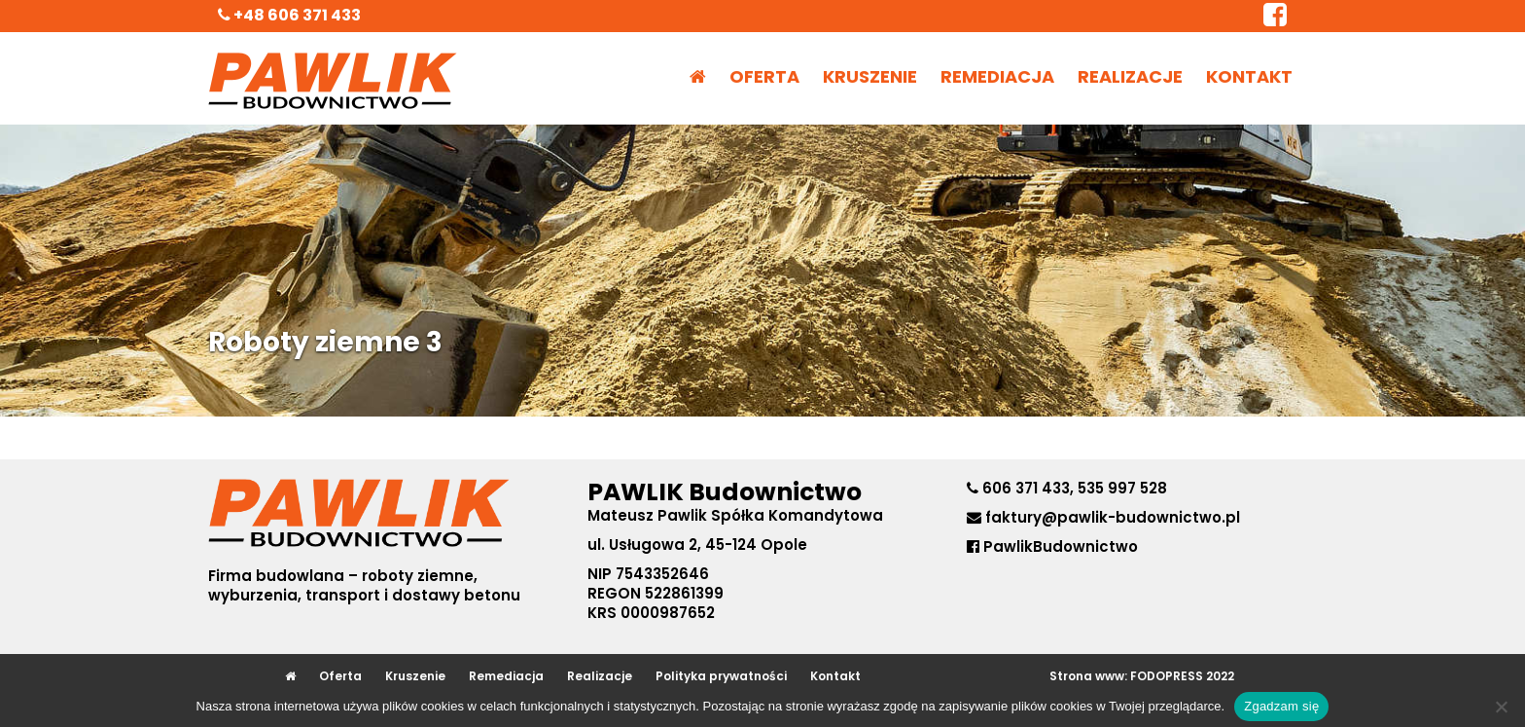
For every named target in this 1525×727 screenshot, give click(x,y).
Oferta (764, 76)
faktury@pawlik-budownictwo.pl (1112, 517)
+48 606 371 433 (289, 15)
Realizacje (1130, 76)
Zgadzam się (1281, 706)
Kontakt (1249, 76)
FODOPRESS (1166, 676)
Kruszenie (870, 76)
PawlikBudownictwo (1052, 546)
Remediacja (997, 76)
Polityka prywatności (721, 676)
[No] (1500, 706)
